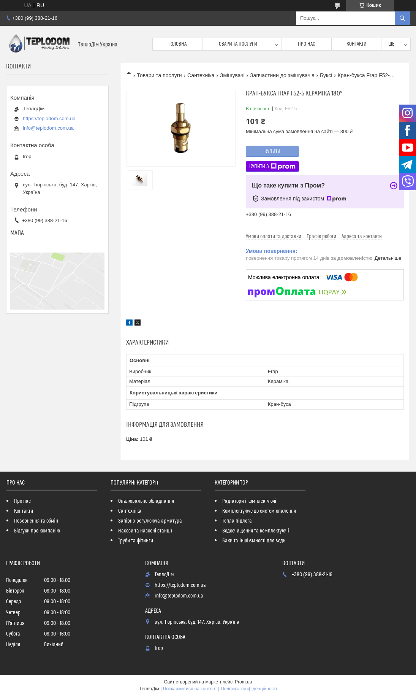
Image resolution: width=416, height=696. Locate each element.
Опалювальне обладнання (146, 501)
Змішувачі (232, 75)
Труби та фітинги (135, 541)
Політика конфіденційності (249, 688)
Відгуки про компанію (37, 531)
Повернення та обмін (36, 521)
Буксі (326, 75)
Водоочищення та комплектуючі (255, 531)
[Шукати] (402, 18)
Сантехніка (201, 75)
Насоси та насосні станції (145, 531)
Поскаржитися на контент (190, 688)
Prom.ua (243, 682)
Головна (177, 44)
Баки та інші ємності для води (253, 541)
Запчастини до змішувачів (282, 75)
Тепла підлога (236, 521)
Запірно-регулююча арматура (150, 521)
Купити (272, 152)
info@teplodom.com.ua (48, 128)
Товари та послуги (237, 44)
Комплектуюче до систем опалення (259, 511)
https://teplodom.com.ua (49, 118)
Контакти (356, 44)
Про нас (306, 44)
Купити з (272, 166)
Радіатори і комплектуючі (249, 501)
